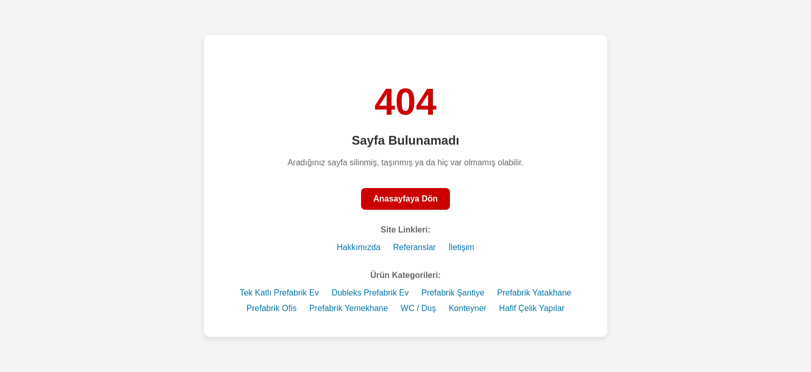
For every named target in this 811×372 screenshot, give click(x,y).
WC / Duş (418, 308)
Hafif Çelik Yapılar (532, 308)
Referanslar (414, 247)
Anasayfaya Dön (405, 198)
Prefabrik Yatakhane (534, 292)
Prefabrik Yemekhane (348, 308)
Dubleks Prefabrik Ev (370, 292)
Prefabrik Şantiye (453, 292)
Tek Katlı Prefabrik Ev (279, 292)
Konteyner (467, 308)
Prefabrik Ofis (272, 308)
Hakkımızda (358, 247)
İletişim (461, 247)
